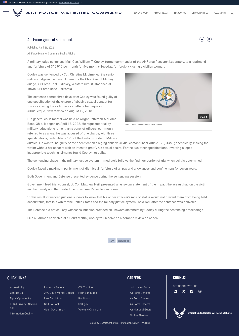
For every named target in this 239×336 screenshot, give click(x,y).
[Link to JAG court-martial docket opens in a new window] (57, 292)
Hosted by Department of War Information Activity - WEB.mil (119, 322)
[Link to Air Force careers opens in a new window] (137, 298)
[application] (168, 97)
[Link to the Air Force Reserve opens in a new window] (137, 303)
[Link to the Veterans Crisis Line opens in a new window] (90, 309)
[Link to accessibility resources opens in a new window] (14, 287)
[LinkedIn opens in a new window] (175, 291)
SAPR (111, 240)
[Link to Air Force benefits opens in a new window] (137, 292)
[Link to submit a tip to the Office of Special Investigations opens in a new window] (85, 287)
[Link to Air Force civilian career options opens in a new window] (135, 314)
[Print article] (201, 39)
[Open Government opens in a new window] (53, 309)
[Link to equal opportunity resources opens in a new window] (17, 298)
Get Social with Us (185, 286)
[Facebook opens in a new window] (191, 291)
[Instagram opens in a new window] (200, 291)
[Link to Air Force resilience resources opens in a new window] (85, 298)
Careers (134, 278)
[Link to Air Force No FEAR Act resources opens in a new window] (50, 303)
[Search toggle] (233, 12)
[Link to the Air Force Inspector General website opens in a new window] (53, 287)
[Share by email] (209, 39)
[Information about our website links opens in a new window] (52, 298)
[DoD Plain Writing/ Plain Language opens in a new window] (87, 292)
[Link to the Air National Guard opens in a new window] (137, 309)
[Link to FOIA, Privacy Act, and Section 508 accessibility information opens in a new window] (22, 303)
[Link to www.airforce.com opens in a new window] (137, 287)
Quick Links (16, 278)
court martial (123, 240)
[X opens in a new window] (183, 291)
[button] (70, 2)
